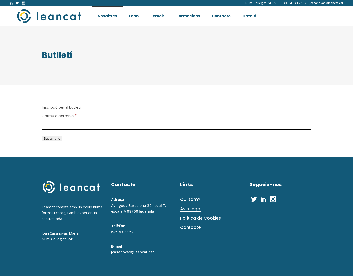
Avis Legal (190, 209)
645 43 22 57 (122, 231)
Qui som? (190, 199)
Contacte (190, 227)
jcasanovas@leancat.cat (326, 3)
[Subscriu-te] (52, 138)
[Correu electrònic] (176, 124)
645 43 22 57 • (298, 3)
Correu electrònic (59, 115)
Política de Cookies (200, 218)
